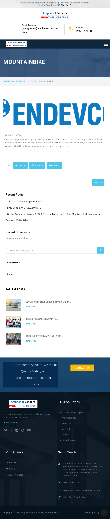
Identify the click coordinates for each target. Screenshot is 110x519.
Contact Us (82, 368)
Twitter (20, 165)
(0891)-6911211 (71, 482)
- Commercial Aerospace (72, 412)
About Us (10, 468)
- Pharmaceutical (68, 417)
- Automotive (66, 429)
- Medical (64, 434)
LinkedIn (54, 165)
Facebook (37, 165)
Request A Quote (14, 474)
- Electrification (67, 440)
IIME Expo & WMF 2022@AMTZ (24, 207)
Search (98, 182)
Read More (31, 307)
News (10, 274)
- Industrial (65, 423)
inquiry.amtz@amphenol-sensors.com (81, 490)
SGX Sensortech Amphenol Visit (24, 201)
